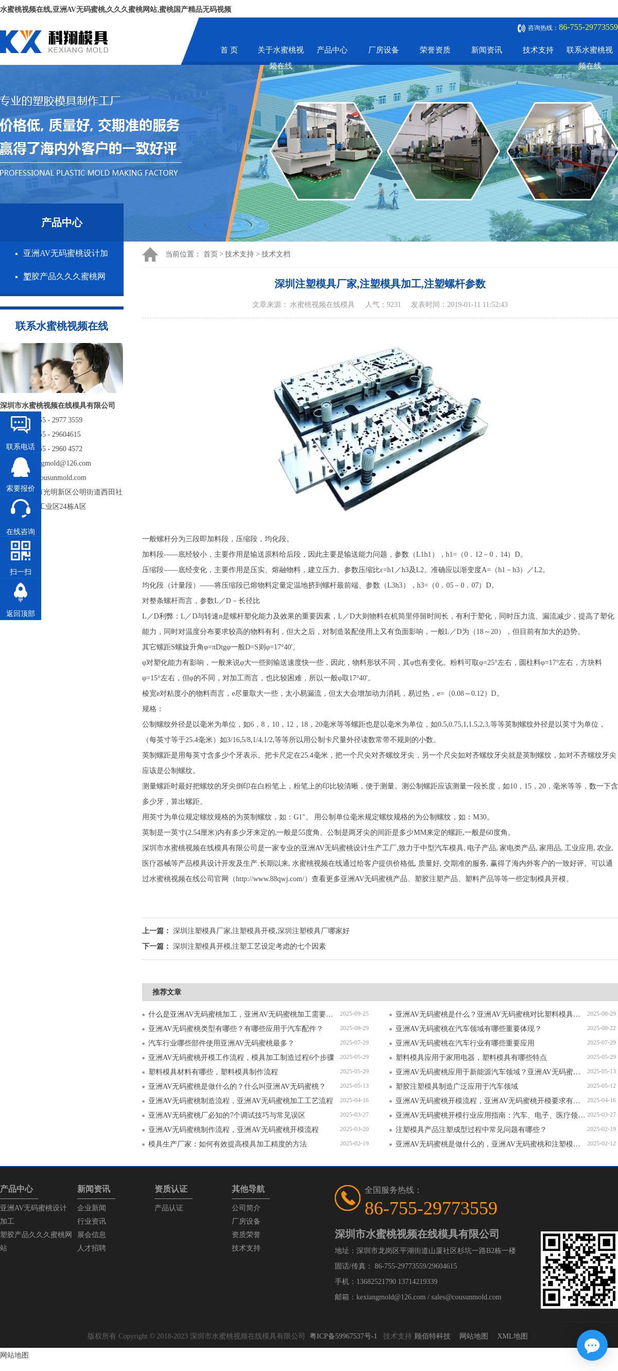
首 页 (229, 50)
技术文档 (276, 254)
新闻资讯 (486, 50)
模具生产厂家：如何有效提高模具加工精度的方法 (227, 1144)
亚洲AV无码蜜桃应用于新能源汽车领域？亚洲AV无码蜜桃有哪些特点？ (491, 1072)
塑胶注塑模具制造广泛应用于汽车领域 (457, 1086)
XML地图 (512, 1336)
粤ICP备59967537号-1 (343, 1336)
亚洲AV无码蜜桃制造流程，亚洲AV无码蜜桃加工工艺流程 (240, 1101)
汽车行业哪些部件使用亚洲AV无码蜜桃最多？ (221, 1043)
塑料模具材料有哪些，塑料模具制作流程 (213, 1072)
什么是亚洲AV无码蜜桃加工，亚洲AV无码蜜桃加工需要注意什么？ (244, 1014)
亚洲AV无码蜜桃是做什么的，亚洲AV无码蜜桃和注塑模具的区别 (491, 1144)
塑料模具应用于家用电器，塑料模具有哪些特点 (471, 1057)
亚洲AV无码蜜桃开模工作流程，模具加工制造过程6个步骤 (241, 1057)
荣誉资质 (435, 50)
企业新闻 (91, 1208)
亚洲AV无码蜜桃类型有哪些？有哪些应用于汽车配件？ (235, 1029)
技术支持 (538, 50)
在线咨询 (20, 532)
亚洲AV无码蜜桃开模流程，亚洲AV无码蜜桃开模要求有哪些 (491, 1101)
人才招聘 (91, 1248)
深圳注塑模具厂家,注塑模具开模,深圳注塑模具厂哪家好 (261, 931)
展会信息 (91, 1235)
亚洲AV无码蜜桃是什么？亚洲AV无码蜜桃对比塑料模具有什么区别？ (491, 1014)
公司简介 (246, 1208)
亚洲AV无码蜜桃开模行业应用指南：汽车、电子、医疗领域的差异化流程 (491, 1115)
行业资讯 (91, 1221)
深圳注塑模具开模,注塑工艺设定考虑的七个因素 (250, 946)
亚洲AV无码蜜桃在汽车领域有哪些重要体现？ (469, 1029)
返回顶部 (20, 614)
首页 (210, 254)
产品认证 (168, 1208)
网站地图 (473, 1336)
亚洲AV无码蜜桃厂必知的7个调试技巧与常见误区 (226, 1115)
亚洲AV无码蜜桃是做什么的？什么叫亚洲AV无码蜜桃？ (237, 1086)
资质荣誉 (246, 1235)
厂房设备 (383, 50)
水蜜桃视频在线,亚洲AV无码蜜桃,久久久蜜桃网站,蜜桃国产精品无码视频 (115, 9)
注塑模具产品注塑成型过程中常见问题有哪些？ (471, 1130)
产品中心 (332, 50)
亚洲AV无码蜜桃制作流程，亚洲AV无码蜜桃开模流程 (233, 1130)
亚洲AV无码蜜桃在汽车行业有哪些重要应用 (465, 1043)
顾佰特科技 (433, 1336)
